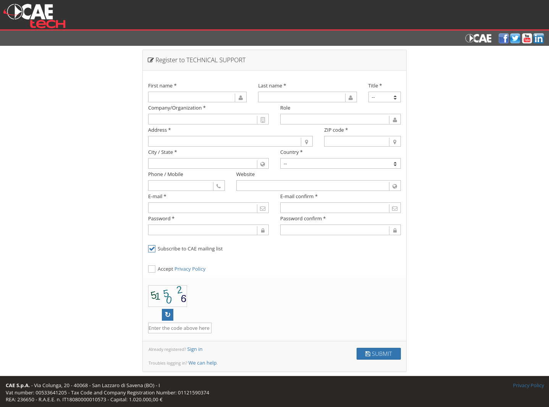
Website (245, 174)
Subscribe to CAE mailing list (185, 248)
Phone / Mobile (165, 174)
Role (285, 107)
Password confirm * (303, 218)
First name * (162, 85)
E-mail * (157, 196)
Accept (176, 269)
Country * (291, 152)
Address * (159, 129)
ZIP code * (336, 129)
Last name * (272, 85)
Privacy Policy (189, 268)
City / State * (162, 152)
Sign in (194, 349)
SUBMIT (378, 353)
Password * (161, 218)
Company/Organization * (177, 107)
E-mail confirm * (299, 196)
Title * (375, 85)
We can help (203, 362)
